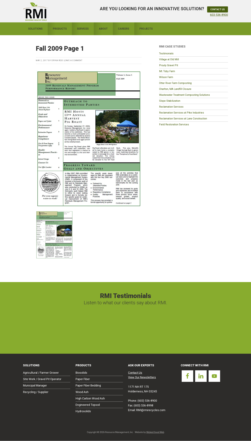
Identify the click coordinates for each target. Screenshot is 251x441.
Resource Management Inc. (35, 11)
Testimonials (166, 53)
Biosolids (81, 372)
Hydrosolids (83, 411)
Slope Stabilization (169, 100)
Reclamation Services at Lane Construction (183, 118)
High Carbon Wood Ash (90, 398)
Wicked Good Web (155, 432)
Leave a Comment (73, 60)
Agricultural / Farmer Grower (41, 372)
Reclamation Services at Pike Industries (181, 112)
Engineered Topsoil (88, 404)
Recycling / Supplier (35, 392)
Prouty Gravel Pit (168, 65)
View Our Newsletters (142, 377)
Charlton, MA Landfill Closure (175, 89)
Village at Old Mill (169, 59)
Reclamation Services (171, 106)
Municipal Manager (35, 385)
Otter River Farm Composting (175, 83)
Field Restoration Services (174, 124)
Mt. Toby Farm (167, 71)
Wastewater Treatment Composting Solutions (184, 94)
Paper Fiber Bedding (88, 385)
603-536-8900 (219, 14)
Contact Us (217, 9)
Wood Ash (82, 392)
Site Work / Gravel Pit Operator (42, 379)
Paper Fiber (83, 379)
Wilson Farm (166, 77)
